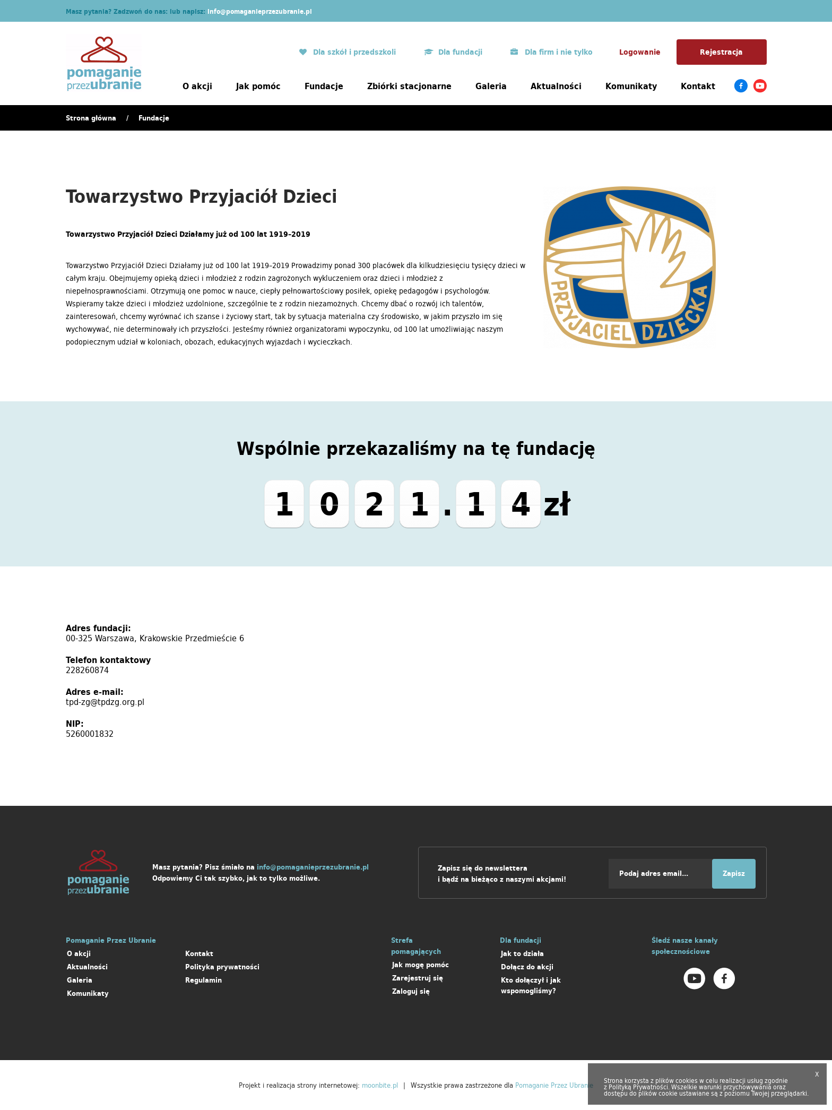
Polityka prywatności (222, 967)
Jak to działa (522, 953)
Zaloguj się (411, 991)
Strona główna (91, 118)
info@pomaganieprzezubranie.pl (259, 11)
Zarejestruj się (417, 978)
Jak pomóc (258, 86)
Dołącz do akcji (527, 967)
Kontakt (698, 86)
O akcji (197, 86)
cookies (686, 1080)
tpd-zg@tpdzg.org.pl (105, 701)
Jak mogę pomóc (420, 964)
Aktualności (556, 86)
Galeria (491, 86)
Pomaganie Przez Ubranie (554, 1085)
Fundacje (324, 86)
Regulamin (203, 980)
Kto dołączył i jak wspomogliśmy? (531, 985)
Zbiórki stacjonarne (409, 86)
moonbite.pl (380, 1085)
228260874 (87, 669)
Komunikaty (631, 86)
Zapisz (734, 873)
